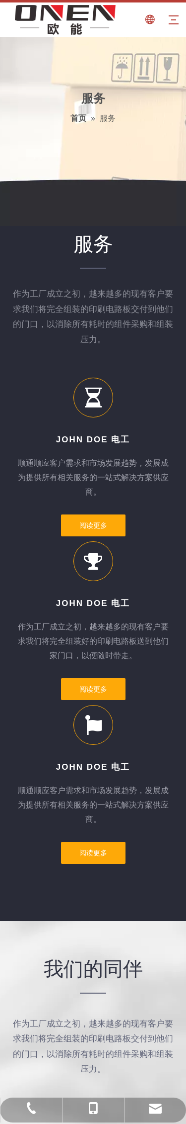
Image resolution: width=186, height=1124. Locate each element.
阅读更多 (93, 525)
